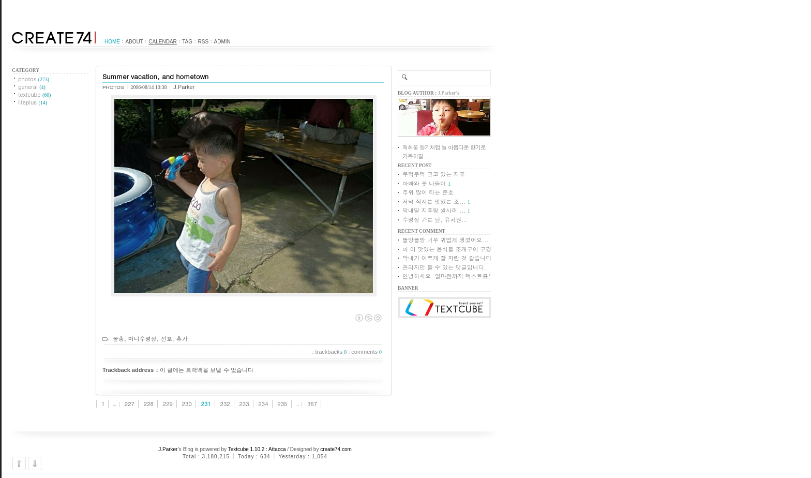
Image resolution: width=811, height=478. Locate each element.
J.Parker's (448, 93)
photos (33, 79)
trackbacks (331, 352)
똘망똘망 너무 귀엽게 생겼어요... (445, 240)
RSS (203, 41)
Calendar (162, 41)
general (32, 87)
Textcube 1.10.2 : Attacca (257, 449)
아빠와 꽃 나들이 (424, 183)
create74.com (336, 449)
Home (112, 41)
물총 (118, 338)
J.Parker (168, 449)
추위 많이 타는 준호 (428, 192)
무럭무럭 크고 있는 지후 (433, 174)
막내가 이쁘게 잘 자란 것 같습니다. (448, 258)
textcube (34, 94)
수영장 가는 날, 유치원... (435, 219)
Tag (187, 41)
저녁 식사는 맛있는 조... (433, 201)
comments (366, 352)
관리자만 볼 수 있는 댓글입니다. (444, 267)
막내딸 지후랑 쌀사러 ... (433, 210)
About (134, 41)
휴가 (181, 338)
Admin (222, 41)
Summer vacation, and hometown (155, 76)
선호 (166, 338)
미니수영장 (142, 338)
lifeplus (32, 102)
